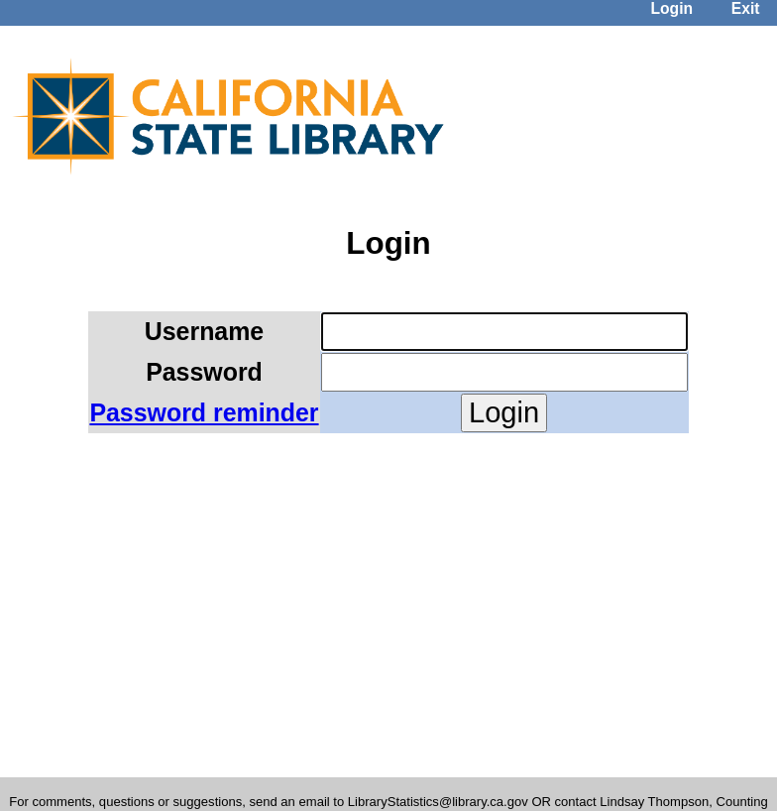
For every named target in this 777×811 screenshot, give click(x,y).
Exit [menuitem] (745, 8)
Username (204, 331)
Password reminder (203, 412)
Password (204, 372)
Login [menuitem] (671, 8)
